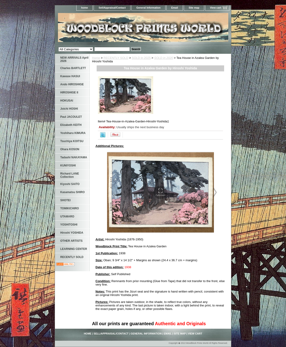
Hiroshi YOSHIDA (71, 232)
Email (174, 7)
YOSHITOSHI (68, 224)
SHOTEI (65, 200)
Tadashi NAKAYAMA (73, 157)
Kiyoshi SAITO (69, 184)
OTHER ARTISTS (71, 240)
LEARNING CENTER (73, 249)
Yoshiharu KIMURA (73, 133)
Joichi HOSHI (69, 108)
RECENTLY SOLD (116, 58)
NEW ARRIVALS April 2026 (74, 59)
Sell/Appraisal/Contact (112, 7)
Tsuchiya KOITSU (71, 141)
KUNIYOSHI (68, 165)
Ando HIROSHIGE (72, 84)
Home (96, 58)
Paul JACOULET (71, 116)
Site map (194, 7)
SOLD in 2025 (141, 58)
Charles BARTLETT (73, 68)
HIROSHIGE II (69, 92)
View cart (215, 7)
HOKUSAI (66, 100)
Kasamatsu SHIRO (72, 192)
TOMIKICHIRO (69, 208)
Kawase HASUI (70, 76)
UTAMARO (67, 216)
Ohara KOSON (69, 149)
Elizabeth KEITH (71, 125)
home (84, 7)
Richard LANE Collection (69, 175)
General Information (148, 7)
